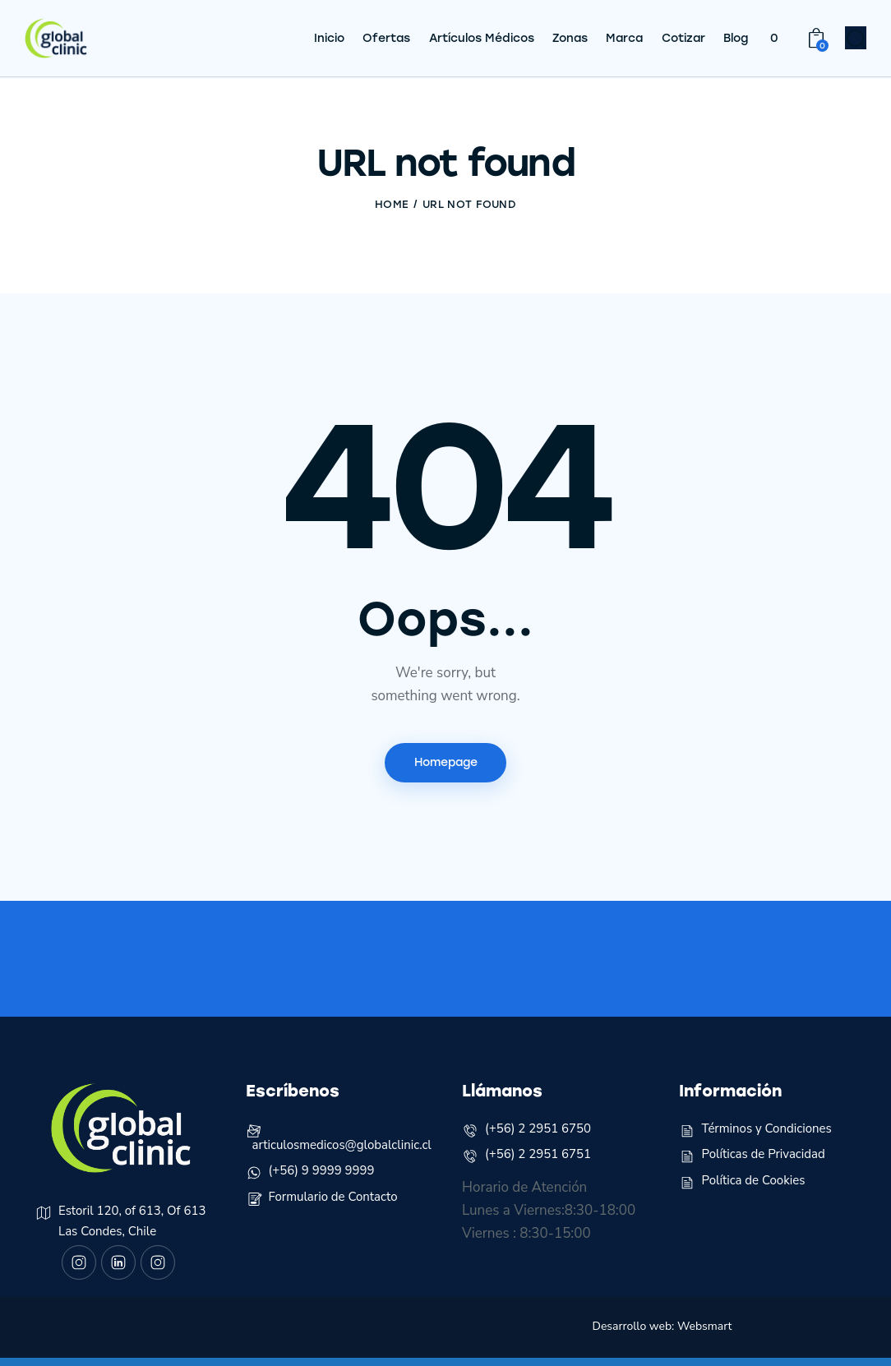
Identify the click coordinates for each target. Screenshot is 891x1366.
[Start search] (856, 42)
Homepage (446, 763)
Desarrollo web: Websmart (662, 1334)
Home (392, 204)
